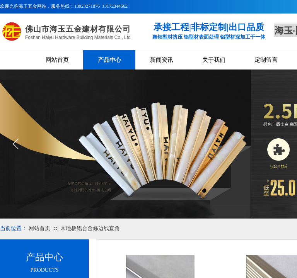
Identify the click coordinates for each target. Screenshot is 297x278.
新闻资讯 (161, 60)
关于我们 (213, 60)
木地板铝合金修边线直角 (90, 228)
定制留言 (266, 60)
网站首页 (57, 60)
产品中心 (109, 60)
